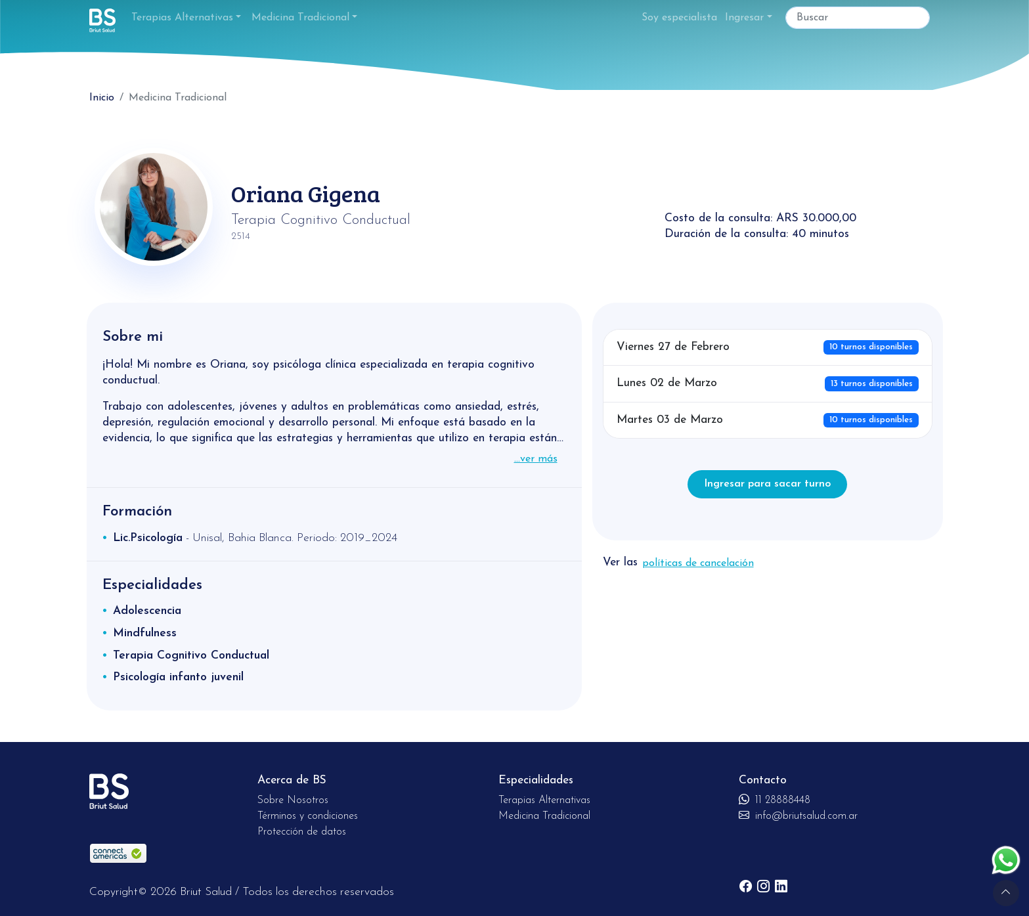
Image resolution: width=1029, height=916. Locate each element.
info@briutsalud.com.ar (798, 816)
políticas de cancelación (698, 563)
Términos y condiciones (307, 816)
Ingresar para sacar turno (767, 484)
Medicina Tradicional (300, 17)
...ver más (536, 459)
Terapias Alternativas (182, 17)
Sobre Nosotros (292, 800)
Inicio (101, 98)
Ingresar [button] (744, 17)
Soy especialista (679, 17)
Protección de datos (301, 832)
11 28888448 (774, 800)
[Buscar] (857, 18)
